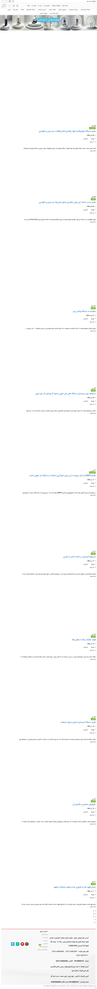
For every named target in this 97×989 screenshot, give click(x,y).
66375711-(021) (82, 955)
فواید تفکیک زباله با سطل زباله (83, 639)
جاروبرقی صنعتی (43, 946)
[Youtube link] (9, 1)
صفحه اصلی (45, 934)
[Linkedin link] (47, 146)
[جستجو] (17, 6)
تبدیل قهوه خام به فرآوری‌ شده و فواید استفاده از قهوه (75, 887)
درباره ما (46, 941)
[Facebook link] (57, 146)
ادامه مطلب (93, 151)
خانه (58, 24)
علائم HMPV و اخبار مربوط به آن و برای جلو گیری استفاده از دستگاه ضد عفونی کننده (62, 475)
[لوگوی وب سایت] (86, 6)
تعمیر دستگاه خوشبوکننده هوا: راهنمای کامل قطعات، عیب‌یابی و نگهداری (67, 131)
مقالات (93, 199)
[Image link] (19, 935)
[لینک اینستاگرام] (13, 1)
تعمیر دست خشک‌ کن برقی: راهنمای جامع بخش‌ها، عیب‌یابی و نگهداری (67, 202)
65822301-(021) (71, 951)
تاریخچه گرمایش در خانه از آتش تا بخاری (79, 556)
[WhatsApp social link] (6, 1)
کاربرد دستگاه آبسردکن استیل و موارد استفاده (78, 722)
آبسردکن (45, 944)
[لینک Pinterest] (50, 146)
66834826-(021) (58, 951)
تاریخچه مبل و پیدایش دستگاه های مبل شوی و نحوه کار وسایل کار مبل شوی (65, 393)
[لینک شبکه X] (53, 146)
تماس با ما (45, 937)
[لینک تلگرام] (2, 1)
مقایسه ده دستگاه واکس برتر (84, 311)
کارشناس (42, 20)
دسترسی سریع (44, 931)
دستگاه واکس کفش (43, 950)
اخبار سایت (92, 128)
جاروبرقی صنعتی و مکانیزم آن (84, 804)
